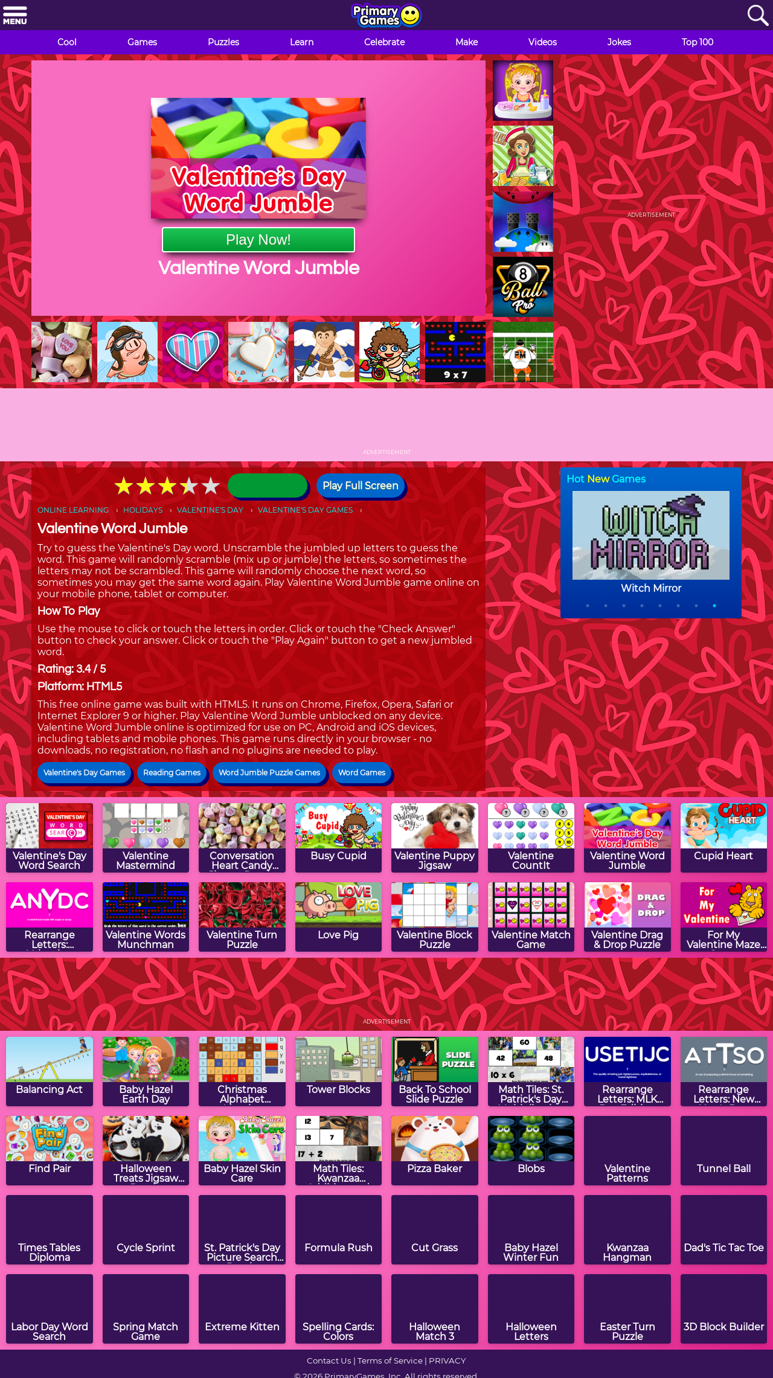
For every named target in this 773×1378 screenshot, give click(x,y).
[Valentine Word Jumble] (627, 838)
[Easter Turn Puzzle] (627, 1309)
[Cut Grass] (434, 1229)
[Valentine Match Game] (531, 917)
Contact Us (329, 1360)
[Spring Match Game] (146, 1309)
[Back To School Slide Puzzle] (434, 1071)
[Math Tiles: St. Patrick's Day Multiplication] (531, 1071)
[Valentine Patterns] (627, 1150)
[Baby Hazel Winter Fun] (531, 1229)
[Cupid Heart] (724, 838)
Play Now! (258, 239)
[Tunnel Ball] (724, 1150)
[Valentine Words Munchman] (146, 917)
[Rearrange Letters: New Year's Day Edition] (724, 1071)
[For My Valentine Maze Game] (724, 917)
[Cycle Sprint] (146, 1229)
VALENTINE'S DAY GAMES (305, 509)
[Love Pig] (338, 917)
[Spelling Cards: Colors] (338, 1309)
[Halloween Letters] (531, 1309)
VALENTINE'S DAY (210, 509)
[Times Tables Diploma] (49, 1229)
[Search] (758, 16)
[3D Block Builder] (724, 1309)
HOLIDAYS (142, 509)
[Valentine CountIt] (531, 838)
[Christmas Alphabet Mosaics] (242, 1071)
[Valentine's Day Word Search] (49, 838)
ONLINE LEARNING (73, 509)
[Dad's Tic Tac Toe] (724, 1229)
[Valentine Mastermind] (146, 838)
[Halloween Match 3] (434, 1309)
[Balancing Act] (49, 1071)
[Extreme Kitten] (242, 1309)
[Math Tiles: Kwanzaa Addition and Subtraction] (338, 1150)
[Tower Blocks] (338, 1071)
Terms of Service (390, 1360)
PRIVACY (447, 1360)
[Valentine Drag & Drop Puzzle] (627, 917)
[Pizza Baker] (434, 1150)
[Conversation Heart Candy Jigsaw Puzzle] (242, 838)
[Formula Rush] (338, 1229)
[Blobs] (531, 1150)
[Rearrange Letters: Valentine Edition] (49, 917)
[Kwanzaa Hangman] (627, 1229)
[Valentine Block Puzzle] (434, 917)
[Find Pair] (49, 1150)
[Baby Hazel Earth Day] (146, 1071)
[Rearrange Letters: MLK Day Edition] (627, 1071)
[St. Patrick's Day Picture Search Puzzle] (242, 1229)
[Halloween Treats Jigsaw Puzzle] (146, 1150)
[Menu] (15, 16)
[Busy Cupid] (338, 838)
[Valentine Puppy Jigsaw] (434, 838)
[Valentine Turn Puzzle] (242, 917)
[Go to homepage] (386, 16)
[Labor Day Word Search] (49, 1309)
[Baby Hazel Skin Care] (242, 1150)
